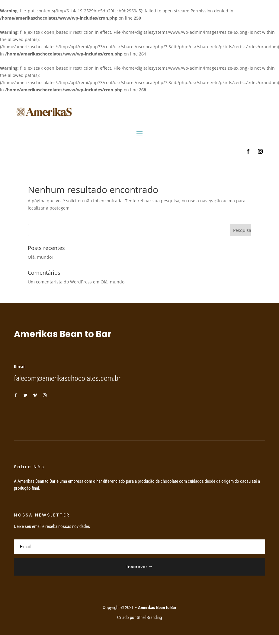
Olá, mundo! (40, 257)
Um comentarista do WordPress (60, 282)
